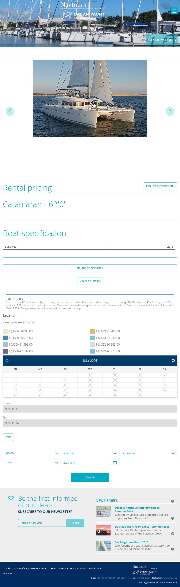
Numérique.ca (170, 577)
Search (90, 477)
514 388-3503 (143, 577)
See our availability (162, 39)
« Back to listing (90, 281)
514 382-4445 (105, 577)
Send (8, 437)
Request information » (160, 186)
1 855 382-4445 (122, 577)
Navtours (90, 10)
